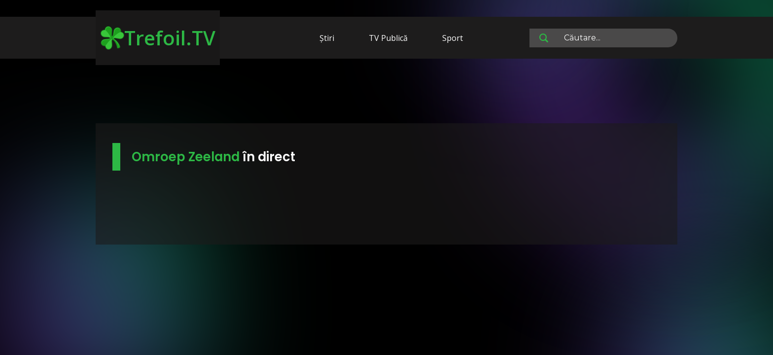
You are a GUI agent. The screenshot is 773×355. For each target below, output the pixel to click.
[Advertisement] (386, 93)
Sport (452, 38)
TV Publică (388, 38)
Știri (326, 38)
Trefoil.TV (158, 37)
